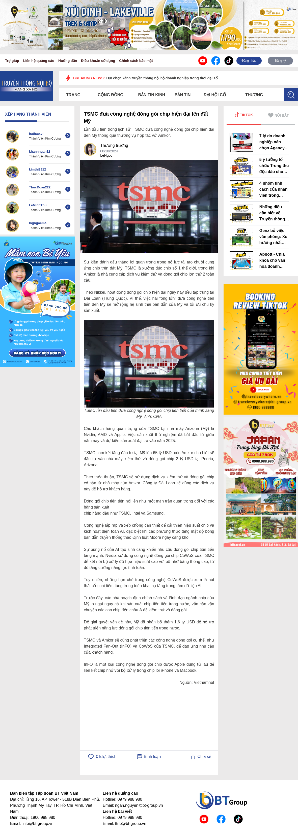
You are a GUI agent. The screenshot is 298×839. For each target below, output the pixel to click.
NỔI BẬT (278, 115)
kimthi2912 (37, 169)
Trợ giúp (12, 61)
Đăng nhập (248, 60)
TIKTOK (243, 114)
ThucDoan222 (39, 187)
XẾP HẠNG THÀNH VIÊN (28, 114)
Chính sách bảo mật (136, 61)
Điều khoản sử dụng (98, 61)
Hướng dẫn (67, 61)
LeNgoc (106, 155)
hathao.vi (36, 134)
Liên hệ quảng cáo (38, 61)
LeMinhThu (37, 205)
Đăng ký (280, 60)
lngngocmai (38, 223)
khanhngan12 (39, 151)
